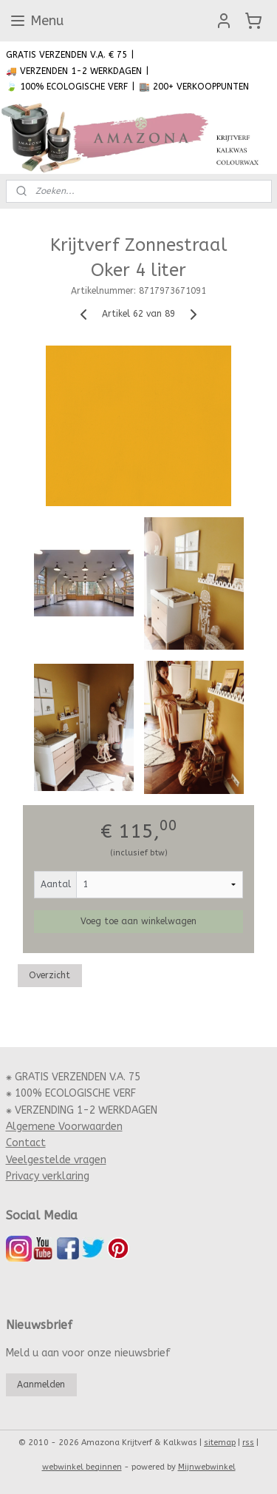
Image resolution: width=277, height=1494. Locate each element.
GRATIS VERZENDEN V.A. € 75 (66, 55)
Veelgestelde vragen (56, 1160)
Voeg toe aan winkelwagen (138, 921)
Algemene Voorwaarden (64, 1126)
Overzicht (49, 975)
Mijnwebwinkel (207, 1467)
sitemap (220, 1442)
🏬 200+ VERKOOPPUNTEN (194, 86)
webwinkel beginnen (82, 1467)
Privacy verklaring (47, 1176)
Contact (26, 1143)
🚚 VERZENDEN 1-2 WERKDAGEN (74, 71)
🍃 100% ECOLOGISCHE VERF (67, 86)
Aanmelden (41, 1384)
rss (248, 1442)
